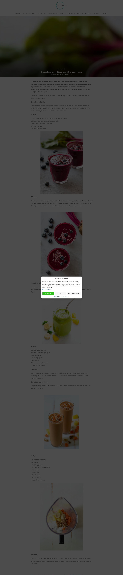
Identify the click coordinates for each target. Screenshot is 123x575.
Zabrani (60, 293)
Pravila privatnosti (65, 296)
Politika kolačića (57, 296)
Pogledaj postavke (74, 293)
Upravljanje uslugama (46, 289)
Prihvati (48, 293)
